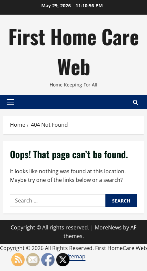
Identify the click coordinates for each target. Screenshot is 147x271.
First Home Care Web (73, 51)
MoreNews (108, 227)
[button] (10, 102)
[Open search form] (135, 102)
